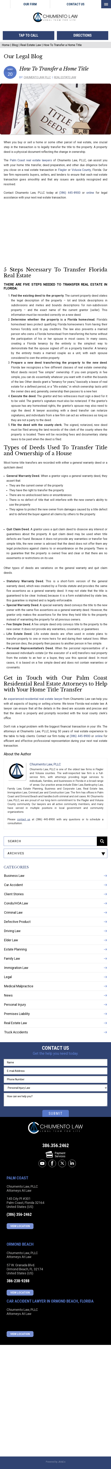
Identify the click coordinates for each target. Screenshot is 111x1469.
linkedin (72, 1163)
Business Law (14, 876)
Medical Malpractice (18, 986)
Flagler (62, 170)
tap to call (28, 35)
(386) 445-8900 (69, 192)
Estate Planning (15, 949)
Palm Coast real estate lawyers (31, 160)
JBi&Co (61, 1462)
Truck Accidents (16, 1032)
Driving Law (12, 931)
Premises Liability (17, 1014)
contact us (23, 819)
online (90, 192)
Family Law (12, 958)
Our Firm (30, 4)
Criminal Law (13, 912)
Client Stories (14, 894)
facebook (52, 1163)
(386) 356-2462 (19, 1214)
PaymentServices (55, 1155)
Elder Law (11, 940)
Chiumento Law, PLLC (37, 77)
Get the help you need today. (55, 1053)
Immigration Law (16, 968)
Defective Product (17, 922)
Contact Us (75, 4)
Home (5, 4)
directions (82, 35)
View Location (20, 1226)
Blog (15, 45)
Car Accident (13, 885)
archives (16, 853)
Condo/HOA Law (16, 903)
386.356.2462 (55, 1145)
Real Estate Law (30, 45)
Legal (8, 977)
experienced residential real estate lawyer (35, 699)
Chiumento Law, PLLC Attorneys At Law (55, 1128)
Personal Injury (15, 1004)
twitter (62, 1163)
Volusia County (81, 170)
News (8, 995)
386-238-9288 (18, 1281)
